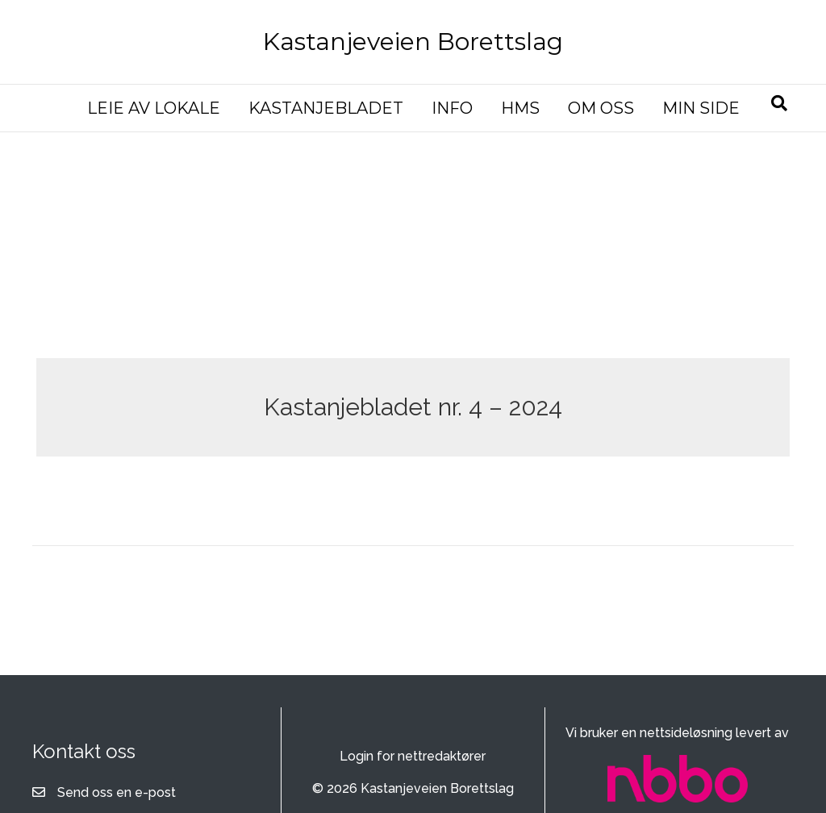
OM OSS (601, 108)
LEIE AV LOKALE (153, 108)
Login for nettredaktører (413, 756)
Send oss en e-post (116, 792)
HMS (520, 108)
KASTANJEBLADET (325, 108)
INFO (452, 108)
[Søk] (779, 103)
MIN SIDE (701, 108)
